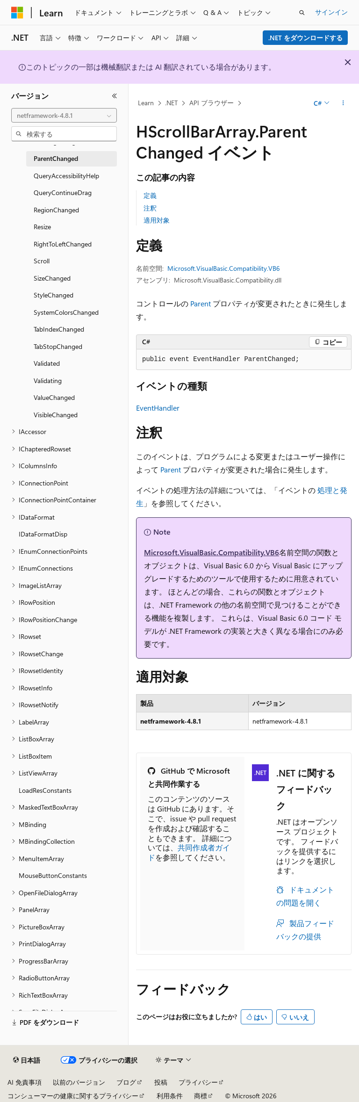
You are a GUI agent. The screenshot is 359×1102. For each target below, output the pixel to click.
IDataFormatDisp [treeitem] (43, 533)
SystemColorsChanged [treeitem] (66, 312)
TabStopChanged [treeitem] (58, 346)
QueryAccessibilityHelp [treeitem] (66, 175)
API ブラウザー (211, 102)
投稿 (160, 1082)
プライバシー (198, 1082)
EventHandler (158, 408)
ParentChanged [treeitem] (56, 158)
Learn (146, 102)
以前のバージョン (79, 1082)
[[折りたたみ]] (114, 95)
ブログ (126, 1082)
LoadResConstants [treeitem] (45, 790)
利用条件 (170, 1095)
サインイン (331, 11)
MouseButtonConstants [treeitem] (53, 875)
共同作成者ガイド (189, 852)
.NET (171, 102)
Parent (200, 303)
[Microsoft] (17, 13)
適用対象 (157, 220)
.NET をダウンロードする (305, 37)
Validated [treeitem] (47, 363)
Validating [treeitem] (48, 380)
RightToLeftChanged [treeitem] (63, 243)
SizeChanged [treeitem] (52, 278)
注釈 (150, 207)
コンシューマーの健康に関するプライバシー (72, 1095)
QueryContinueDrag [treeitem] (63, 192)
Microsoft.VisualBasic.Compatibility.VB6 (223, 268)
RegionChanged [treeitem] (56, 209)
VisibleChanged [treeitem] (56, 414)
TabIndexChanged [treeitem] (59, 329)
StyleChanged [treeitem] (53, 294)
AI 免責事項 (24, 1082)
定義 (150, 195)
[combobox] (64, 115)
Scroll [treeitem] (42, 260)
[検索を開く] (302, 12)
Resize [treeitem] (42, 226)
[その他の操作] (343, 103)
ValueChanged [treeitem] (54, 397)
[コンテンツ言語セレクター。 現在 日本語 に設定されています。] (26, 1060)
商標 (200, 1095)
